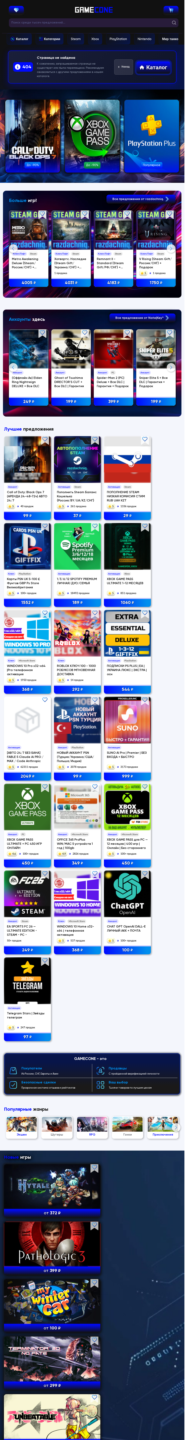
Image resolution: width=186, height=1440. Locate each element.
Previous (13, 287)
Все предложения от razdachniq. (141, 199)
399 (114, 478)
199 (72, 478)
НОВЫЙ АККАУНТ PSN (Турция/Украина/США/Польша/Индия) (113, 808)
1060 (69, 746)
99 (25, 664)
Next (171, 287)
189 (25, 746)
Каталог (22, 39)
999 (159, 828)
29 (114, 664)
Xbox (95, 39)
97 (114, 991)
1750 (157, 283)
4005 (29, 283)
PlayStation (118, 39)
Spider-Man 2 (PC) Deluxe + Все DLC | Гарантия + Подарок (113, 459)
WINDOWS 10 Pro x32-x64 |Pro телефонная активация (113, 726)
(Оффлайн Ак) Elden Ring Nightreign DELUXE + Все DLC (27, 459)
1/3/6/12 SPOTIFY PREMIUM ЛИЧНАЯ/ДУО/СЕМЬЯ (21, 726)
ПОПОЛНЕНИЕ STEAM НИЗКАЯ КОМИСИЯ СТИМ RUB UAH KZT (113, 645)
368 (114, 746)
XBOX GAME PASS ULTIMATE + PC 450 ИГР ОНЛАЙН (24, 890)
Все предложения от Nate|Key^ (142, 394)
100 (69, 991)
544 (25, 828)
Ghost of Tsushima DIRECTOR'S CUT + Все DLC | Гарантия (69, 459)
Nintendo (144, 39)
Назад (124, 67)
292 (159, 746)
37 (70, 664)
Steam (76, 39)
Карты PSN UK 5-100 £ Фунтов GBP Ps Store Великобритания (158, 645)
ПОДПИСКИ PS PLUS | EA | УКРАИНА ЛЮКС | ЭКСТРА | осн (23, 808)
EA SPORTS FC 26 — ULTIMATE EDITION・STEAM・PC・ (157, 890)
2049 (70, 828)
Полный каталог (92, 1413)
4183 (114, 283)
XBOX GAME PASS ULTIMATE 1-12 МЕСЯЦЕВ (65, 726)
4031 (71, 283)
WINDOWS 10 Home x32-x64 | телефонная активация (24, 972)
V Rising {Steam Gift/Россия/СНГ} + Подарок (156, 263)
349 (69, 909)
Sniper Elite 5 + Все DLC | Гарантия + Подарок (154, 459)
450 (25, 909)
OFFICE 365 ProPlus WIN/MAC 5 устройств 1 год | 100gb (70, 890)
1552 (159, 664)
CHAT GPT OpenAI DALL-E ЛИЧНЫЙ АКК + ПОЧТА (68, 972)
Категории (52, 39)
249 (29, 478)
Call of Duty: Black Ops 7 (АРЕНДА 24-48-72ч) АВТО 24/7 (24, 645)
